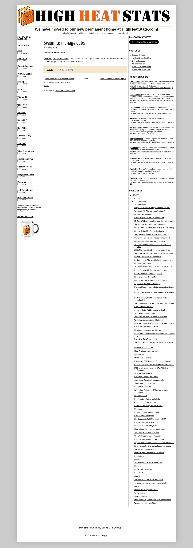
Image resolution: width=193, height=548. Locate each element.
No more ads (139, 354)
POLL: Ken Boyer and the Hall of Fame (149, 439)
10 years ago (167, 113)
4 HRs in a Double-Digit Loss (145, 402)
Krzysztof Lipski (136, 139)
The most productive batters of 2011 (148, 463)
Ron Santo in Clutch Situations (146, 422)
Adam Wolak (135, 118)
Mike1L (20, 89)
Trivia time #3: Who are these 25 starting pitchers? (153, 253)
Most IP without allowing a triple (146, 351)
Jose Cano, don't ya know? (144, 383)
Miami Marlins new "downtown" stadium (149, 241)
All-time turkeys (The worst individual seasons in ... (153, 260)
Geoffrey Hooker (24, 167)
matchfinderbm (136, 107)
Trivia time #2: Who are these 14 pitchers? (150, 317)
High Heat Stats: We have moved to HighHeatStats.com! (147, 122)
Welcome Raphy (140, 496)
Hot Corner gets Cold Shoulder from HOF (150, 419)
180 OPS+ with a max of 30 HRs (146, 432)
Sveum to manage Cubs (143, 348)
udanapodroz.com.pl (138, 120)
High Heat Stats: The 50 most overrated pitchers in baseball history (150, 88)
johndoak (134, 148)
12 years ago (170, 142)
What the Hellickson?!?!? (143, 373)
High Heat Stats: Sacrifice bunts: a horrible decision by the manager (150, 151)
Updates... (138, 409)
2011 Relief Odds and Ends (144, 313)
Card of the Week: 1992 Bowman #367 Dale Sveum (154, 364)
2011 (135, 198)
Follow (136, 486)
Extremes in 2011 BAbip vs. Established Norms (152, 361)
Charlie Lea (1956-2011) (143, 387)
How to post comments (141, 70)
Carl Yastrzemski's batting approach (148, 273)
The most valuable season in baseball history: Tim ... (154, 267)
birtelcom (21, 112)
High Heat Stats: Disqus (137, 133)
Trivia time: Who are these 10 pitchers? (149, 320)
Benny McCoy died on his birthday (147, 399)
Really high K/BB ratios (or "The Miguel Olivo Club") (154, 228)
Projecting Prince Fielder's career (147, 412)
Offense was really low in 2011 (146, 490)
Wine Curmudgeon (26, 151)
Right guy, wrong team (54, 53)
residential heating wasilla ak (141, 171)
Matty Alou (138, 476)
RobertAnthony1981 (138, 178)
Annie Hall (134, 169)
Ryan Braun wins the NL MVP (145, 277)
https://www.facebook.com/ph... (152, 158)
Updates (137, 466)
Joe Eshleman (136, 82)
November (139, 205)
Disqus (137, 459)
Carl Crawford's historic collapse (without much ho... (154, 238)
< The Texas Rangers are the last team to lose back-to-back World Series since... (59, 82)
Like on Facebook (139, 61)
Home (85, 78)
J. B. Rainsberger (25, 190)
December (139, 201)
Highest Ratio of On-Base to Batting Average (151, 231)
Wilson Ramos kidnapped (144, 416)
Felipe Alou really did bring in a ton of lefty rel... (152, 208)
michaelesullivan (25, 159)
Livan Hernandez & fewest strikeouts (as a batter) (153, 446)
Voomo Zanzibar (24, 74)
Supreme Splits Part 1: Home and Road (149, 310)
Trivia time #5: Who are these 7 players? (149, 211)
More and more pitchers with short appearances (152, 500)
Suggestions (139, 456)
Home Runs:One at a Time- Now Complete (150, 280)
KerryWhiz (22, 128)
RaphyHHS (22, 120)
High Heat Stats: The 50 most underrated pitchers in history (148, 162)
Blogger (104, 535)
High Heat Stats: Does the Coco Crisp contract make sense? (148, 182)
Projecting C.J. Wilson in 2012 (145, 339)
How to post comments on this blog (147, 330)
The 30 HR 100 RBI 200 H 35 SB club (148, 479)
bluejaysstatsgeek (25, 174)
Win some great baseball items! (146, 327)
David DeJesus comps (142, 214)
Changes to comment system (145, 426)
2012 (135, 195)
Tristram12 (22, 97)
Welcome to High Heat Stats (145, 503)
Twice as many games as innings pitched (150, 483)
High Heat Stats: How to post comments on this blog (146, 113)
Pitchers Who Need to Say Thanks (147, 257)
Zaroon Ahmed (136, 127)
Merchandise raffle (139, 64)
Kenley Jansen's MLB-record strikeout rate (150, 270)
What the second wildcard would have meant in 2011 (154, 323)
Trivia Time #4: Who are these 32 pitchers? (150, 234)
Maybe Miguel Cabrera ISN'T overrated (149, 453)
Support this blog (138, 55)
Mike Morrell (135, 158)
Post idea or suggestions (141, 67)
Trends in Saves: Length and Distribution (150, 224)
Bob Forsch (138, 473)
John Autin (22, 58)
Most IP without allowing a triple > (113, 79)
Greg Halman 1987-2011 (143, 307)
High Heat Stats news (142, 263)
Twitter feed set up (141, 493)
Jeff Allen (21, 144)
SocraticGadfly (24, 136)
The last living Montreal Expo (145, 449)
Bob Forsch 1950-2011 (143, 469)
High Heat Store (25, 217)
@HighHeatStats (144, 58)
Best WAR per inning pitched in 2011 (148, 406)
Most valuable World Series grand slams (149, 429)
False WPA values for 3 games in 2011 (149, 218)
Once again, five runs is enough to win (149, 380)
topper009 (22, 105)
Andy (19, 51)
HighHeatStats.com (139, 29)
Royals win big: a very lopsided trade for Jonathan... (154, 443)
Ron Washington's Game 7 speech (147, 436)
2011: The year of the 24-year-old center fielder (152, 250)
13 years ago (150, 173)
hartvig (20, 82)
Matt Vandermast (25, 198)
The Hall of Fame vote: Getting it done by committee (154, 303)
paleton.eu (153, 141)
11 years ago (170, 122)
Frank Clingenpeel (25, 66)
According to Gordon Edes (56, 58)
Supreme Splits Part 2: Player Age (147, 284)
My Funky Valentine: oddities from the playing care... (154, 221)
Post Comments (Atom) (65, 91)
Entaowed (22, 182)
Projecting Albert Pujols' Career (146, 377)
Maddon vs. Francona (142, 358)
